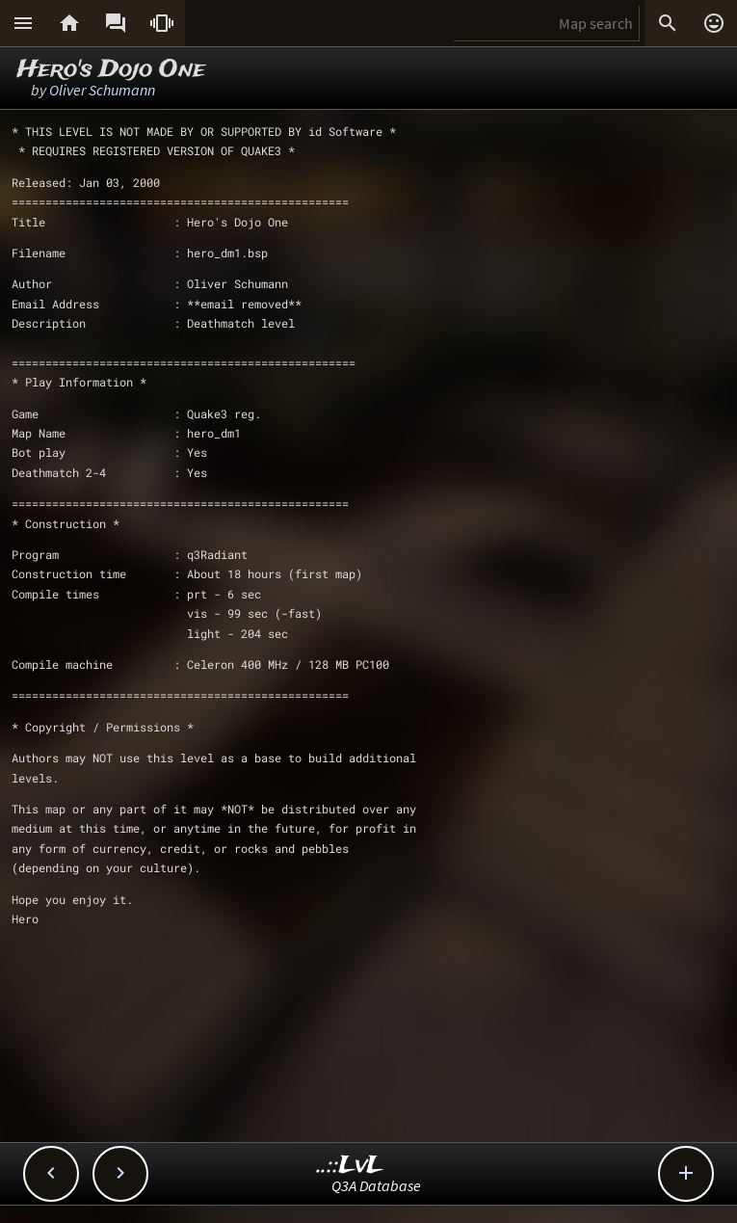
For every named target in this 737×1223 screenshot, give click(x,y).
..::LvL (350, 1166)
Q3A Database (376, 1185)
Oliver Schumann (102, 89)
